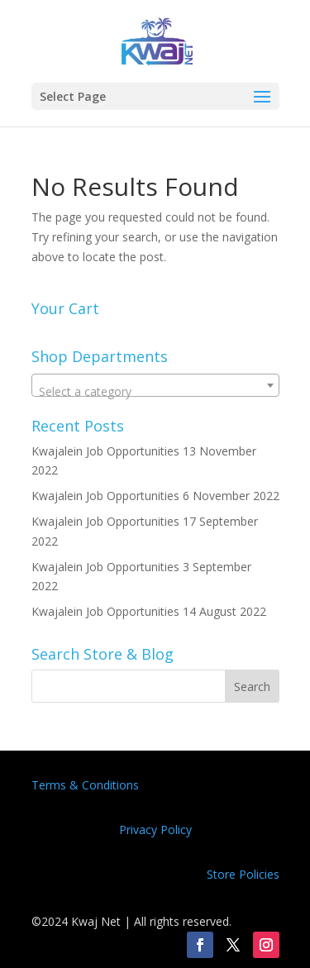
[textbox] (155, 391)
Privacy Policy (155, 829)
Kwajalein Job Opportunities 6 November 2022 (155, 495)
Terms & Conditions (85, 785)
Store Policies (243, 874)
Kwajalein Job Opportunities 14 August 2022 (148, 611)
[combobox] (155, 385)
